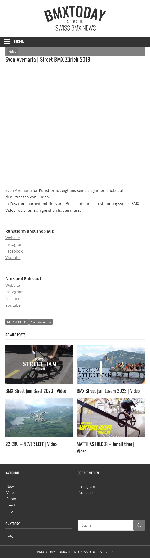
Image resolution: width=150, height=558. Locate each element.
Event (10, 505)
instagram (87, 486)
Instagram (14, 244)
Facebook (14, 251)
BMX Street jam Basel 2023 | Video (35, 390)
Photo (11, 498)
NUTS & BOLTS (17, 322)
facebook (86, 492)
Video (12, 51)
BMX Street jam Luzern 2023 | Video (108, 390)
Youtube (13, 257)
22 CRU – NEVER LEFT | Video (31, 443)
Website (12, 237)
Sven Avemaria (18, 190)
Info (9, 511)
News (10, 486)
